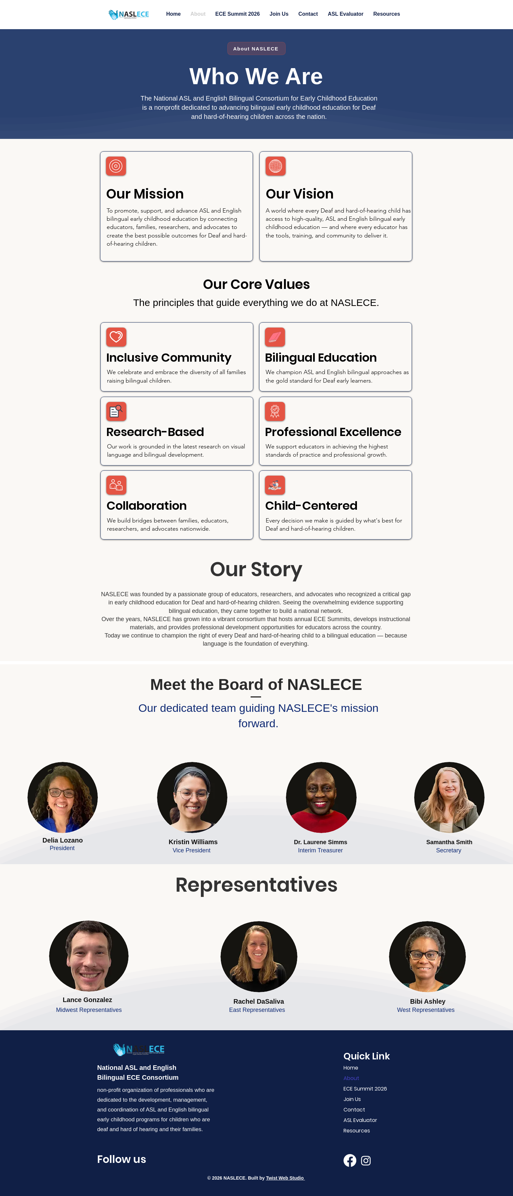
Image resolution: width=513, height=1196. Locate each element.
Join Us (352, 1099)
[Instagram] (366, 1160)
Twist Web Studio (285, 1178)
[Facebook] (350, 1160)
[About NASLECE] (256, 48)
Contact (354, 1109)
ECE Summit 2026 (364, 1088)
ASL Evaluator (360, 1120)
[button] (345, 14)
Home (351, 1068)
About (351, 1078)
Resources (357, 1130)
